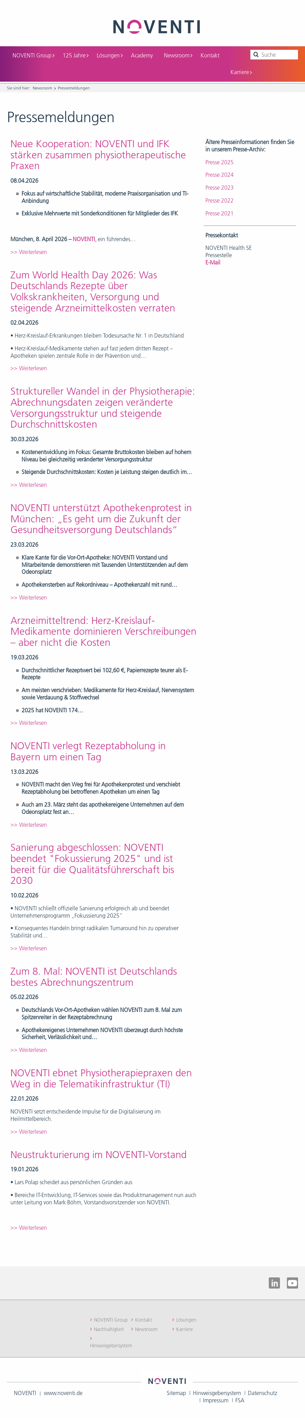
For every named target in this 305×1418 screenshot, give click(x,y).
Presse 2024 (219, 174)
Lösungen (110, 55)
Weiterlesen (33, 251)
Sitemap (176, 1392)
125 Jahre (75, 55)
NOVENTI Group (33, 55)
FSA (239, 1400)
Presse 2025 (219, 162)
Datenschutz (262, 1392)
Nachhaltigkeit (109, 1329)
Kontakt (210, 55)
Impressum (215, 1400)
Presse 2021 (219, 213)
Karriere (241, 72)
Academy (142, 55)
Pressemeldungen (74, 87)
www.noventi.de (63, 1392)
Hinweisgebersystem (111, 1345)
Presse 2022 (219, 200)
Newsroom (178, 55)
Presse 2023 (219, 187)
